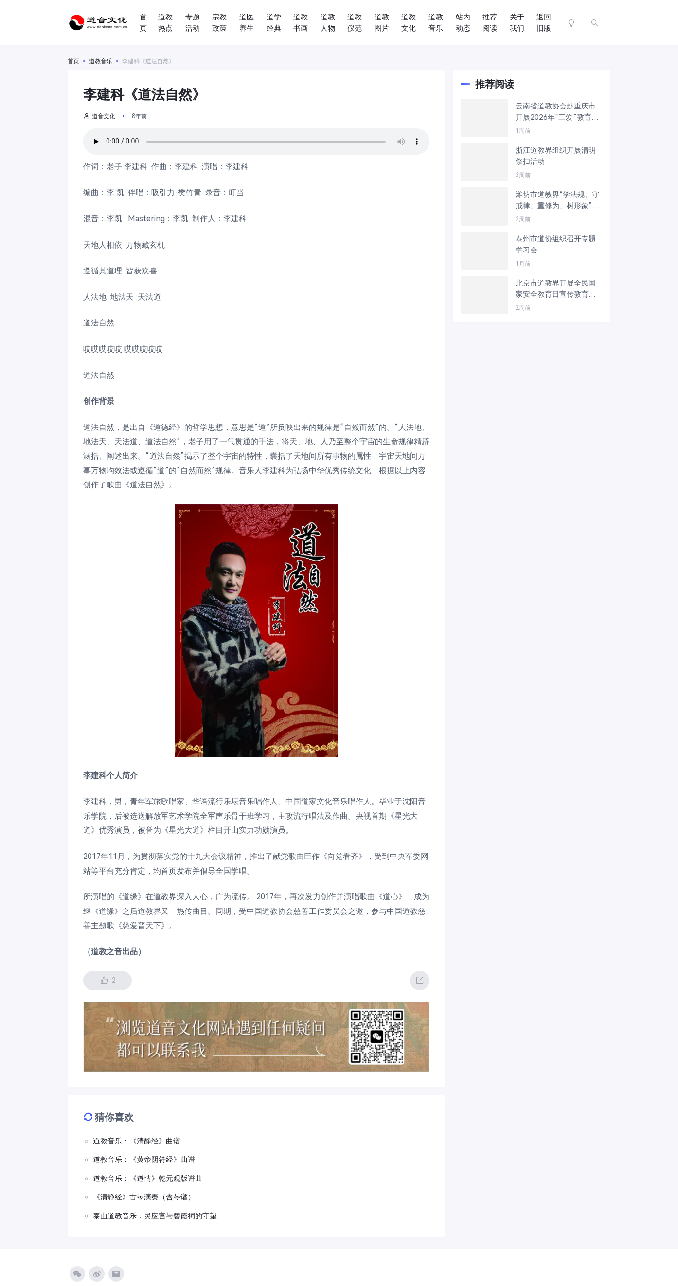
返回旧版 (543, 23)
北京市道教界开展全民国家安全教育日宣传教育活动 (556, 289)
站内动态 (463, 23)
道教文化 (408, 23)
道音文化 (99, 116)
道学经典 (274, 23)
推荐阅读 (489, 23)
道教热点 (165, 23)
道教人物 (328, 23)
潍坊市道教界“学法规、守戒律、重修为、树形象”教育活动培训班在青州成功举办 (558, 200)
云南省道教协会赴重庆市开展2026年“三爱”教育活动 (557, 112)
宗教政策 (219, 23)
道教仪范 (354, 23)
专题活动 (192, 23)
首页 (143, 23)
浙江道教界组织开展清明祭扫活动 (556, 156)
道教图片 (382, 23)
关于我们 (517, 23)
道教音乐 (435, 23)
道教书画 (300, 23)
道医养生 (246, 23)
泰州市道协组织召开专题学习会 (556, 244)
